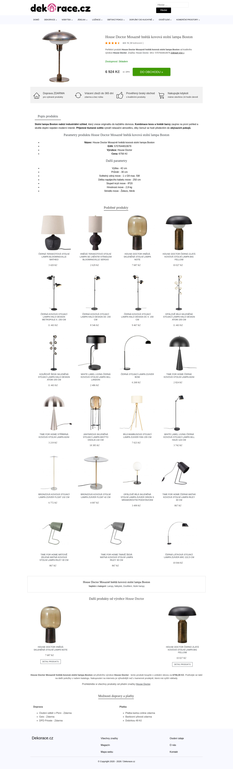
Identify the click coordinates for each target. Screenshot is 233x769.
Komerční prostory (187, 20)
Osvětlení (164, 20)
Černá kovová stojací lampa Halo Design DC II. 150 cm (137, 317)
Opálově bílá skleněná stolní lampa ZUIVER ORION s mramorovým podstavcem (137, 497)
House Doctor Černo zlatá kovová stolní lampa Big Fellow (179, 257)
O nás (173, 745)
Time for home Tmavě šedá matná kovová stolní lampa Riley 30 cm (116, 557)
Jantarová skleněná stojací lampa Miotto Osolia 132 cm (95, 437)
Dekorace (49, 20)
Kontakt (174, 752)
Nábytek (66, 20)
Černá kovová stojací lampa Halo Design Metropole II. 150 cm (54, 317)
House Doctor (120, 53)
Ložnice (96, 20)
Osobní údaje (177, 738)
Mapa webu (107, 752)
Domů (36, 20)
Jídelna (81, 20)
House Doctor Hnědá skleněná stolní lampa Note (137, 257)
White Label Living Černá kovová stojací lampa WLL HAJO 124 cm (179, 437)
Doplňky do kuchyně (140, 20)
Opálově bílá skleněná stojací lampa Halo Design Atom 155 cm (179, 317)
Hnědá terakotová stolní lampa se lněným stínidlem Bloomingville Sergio (96, 257)
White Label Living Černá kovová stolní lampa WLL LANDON (96, 377)
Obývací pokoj (115, 20)
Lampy (110, 586)
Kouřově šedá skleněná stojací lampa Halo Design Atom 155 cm (54, 377)
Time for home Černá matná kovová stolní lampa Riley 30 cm (179, 497)
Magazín (105, 745)
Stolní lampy (139, 586)
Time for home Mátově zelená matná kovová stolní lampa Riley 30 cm (54, 557)
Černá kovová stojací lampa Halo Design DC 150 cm (96, 317)
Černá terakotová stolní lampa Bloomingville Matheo (53, 257)
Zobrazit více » (177, 53)
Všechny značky (109, 738)
